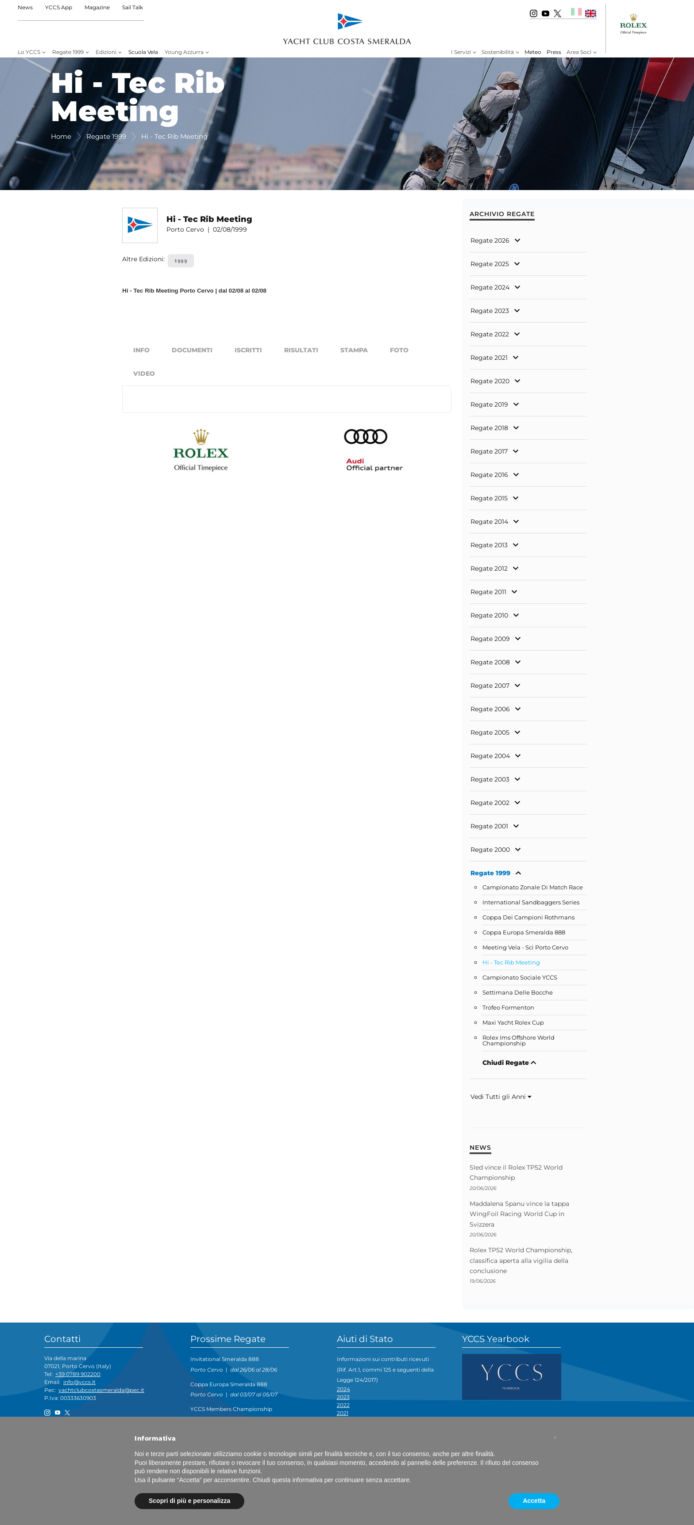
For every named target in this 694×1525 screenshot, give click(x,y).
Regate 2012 (489, 568)
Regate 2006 (490, 709)
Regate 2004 (490, 756)
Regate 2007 (489, 686)
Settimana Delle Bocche (517, 992)
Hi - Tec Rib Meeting (511, 962)
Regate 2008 (490, 662)
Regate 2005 (489, 732)
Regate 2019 (489, 404)
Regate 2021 (489, 358)
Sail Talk (132, 7)
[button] (555, 1438)
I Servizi (461, 52)
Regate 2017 (489, 451)
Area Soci (579, 52)
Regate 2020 (489, 381)
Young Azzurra (184, 52)
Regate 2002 (489, 803)
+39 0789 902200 (77, 1374)
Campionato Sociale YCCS (519, 977)
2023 (343, 1397)
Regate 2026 (489, 240)
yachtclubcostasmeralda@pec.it (101, 1390)
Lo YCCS (29, 52)
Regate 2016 (489, 475)
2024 (343, 1389)
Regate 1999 (68, 52)
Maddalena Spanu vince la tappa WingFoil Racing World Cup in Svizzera (519, 1214)
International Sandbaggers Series (530, 902)
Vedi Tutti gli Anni (501, 1097)
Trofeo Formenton (508, 1007)
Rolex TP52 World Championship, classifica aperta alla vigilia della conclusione (521, 1260)
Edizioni (106, 52)
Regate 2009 (490, 639)
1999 (180, 260)
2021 (342, 1413)
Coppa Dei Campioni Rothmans (528, 917)
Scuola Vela (143, 52)
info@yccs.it (79, 1382)
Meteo (532, 52)
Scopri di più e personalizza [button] (189, 1500)
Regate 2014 (489, 522)
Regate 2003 (489, 779)
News (25, 7)
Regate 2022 (489, 334)
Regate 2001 (489, 826)
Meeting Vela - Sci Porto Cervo (525, 947)
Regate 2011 (488, 592)
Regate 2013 (489, 545)
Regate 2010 (489, 615)
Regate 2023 (489, 311)
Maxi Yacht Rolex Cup (513, 1022)
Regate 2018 (489, 428)
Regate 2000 (490, 850)
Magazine (97, 7)
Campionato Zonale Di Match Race (532, 887)
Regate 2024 (489, 287)
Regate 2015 (489, 498)
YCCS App (58, 7)
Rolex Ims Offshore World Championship (518, 1040)
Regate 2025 (489, 264)
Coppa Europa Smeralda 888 (523, 932)
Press (554, 52)
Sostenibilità (498, 52)
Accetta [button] (534, 1500)
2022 (343, 1405)
